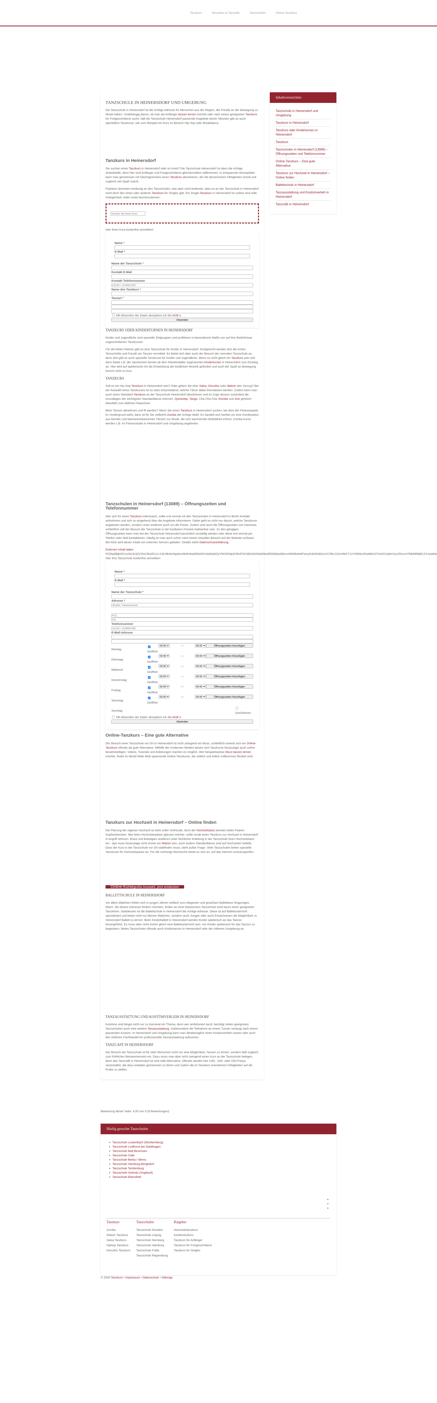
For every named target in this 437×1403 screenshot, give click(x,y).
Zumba (171, 414)
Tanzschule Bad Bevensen (129, 1151)
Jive (237, 398)
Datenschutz (151, 1277)
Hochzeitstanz (206, 830)
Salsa (203, 385)
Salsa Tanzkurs (116, 1240)
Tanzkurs (196, 12)
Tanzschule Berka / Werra (129, 1159)
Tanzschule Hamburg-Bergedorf (133, 1164)
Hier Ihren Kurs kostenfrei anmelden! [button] (129, 229)
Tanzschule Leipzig (148, 1235)
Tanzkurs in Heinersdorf (292, 122)
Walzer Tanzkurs (117, 1235)
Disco (228, 752)
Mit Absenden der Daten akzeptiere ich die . (147, 315)
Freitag (116, 690)
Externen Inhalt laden (119, 549)
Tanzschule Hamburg (150, 1245)
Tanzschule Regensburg (152, 1255)
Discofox (214, 385)
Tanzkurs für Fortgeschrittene (193, 1245)
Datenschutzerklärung (214, 542)
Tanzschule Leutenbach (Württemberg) (137, 1142)
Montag (116, 649)
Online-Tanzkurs (286, 12)
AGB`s (176, 315)
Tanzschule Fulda (147, 1250)
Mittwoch (117, 669)
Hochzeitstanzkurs (186, 1229)
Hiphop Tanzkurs (117, 1245)
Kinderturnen (213, 362)
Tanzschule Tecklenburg (128, 1168)
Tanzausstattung (158, 1028)
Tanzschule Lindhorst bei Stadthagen (136, 1146)
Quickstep (181, 398)
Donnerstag (119, 680)
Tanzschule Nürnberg (150, 1240)
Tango (193, 398)
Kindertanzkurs (183, 1235)
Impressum (132, 1277)
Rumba (223, 398)
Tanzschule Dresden (149, 1229)
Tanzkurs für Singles (187, 1250)
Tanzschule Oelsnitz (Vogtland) (132, 1172)
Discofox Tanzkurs (118, 1250)
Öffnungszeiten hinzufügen (229, 645)
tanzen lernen (187, 114)
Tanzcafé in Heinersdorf (292, 204)
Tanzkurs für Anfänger (188, 1240)
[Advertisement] (147, 58)
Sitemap (167, 1277)
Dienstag (117, 659)
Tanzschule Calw (123, 1155)
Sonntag (116, 710)
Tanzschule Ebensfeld (126, 1177)
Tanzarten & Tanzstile (226, 12)
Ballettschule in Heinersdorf (295, 185)
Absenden (182, 319)
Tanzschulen (257, 12)
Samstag (117, 700)
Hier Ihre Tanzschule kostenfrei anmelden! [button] (133, 558)
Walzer (231, 385)
